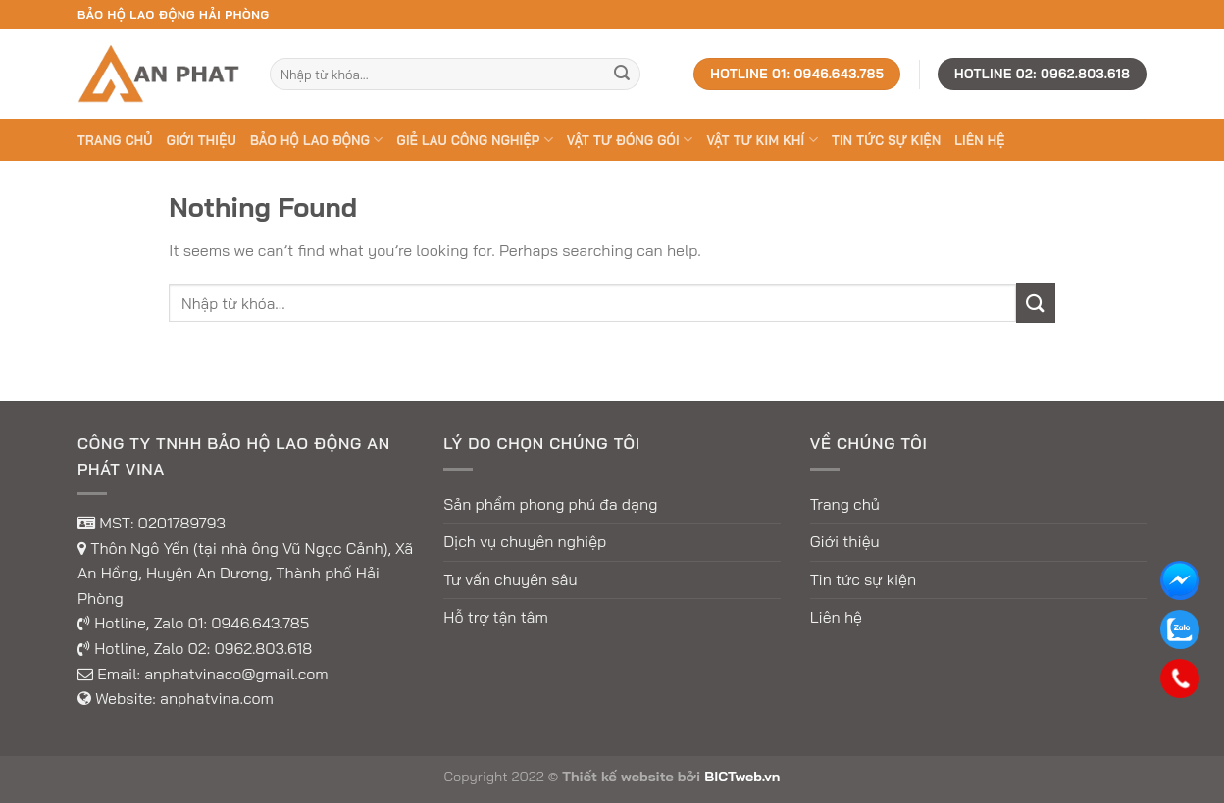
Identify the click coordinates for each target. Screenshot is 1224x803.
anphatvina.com (217, 698)
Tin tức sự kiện (886, 140)
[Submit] (621, 74)
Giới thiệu (201, 140)
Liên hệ (979, 140)
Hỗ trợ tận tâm (495, 617)
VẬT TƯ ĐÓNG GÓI (630, 139)
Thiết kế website (618, 776)
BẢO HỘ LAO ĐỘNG (316, 139)
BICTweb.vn (742, 776)
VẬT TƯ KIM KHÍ (761, 139)
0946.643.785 (260, 622)
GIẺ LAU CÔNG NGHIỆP (475, 139)
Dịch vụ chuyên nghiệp (524, 541)
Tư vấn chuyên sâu (510, 579)
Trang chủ (115, 140)
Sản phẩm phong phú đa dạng (550, 504)
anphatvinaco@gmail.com (236, 673)
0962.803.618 (263, 648)
